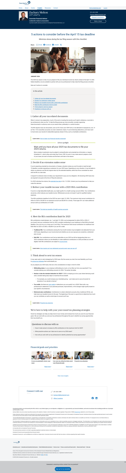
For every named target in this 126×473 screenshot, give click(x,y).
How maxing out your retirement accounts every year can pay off (58, 248)
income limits (63, 241)
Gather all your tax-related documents (45, 98)
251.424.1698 (94, 12)
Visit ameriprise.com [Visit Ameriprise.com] (95, 8)
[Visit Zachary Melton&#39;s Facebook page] (93, 398)
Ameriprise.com (16, 447)
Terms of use (56, 447)
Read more (47, 366)
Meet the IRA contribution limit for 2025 (46, 105)
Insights (40, 8)
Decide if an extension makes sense (45, 100)
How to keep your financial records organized (53, 138)
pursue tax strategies (38, 261)
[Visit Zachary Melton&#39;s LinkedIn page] (96, 398)
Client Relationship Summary (45, 447)
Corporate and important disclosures (29, 447)
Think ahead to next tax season (43, 107)
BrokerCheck (77, 412)
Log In (105, 8)
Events (33, 8)
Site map (88, 447)
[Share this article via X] (61, 45)
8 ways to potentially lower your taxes (41, 362)
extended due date (56, 181)
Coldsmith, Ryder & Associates (39, 21)
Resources (48, 8)
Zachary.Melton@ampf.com (98, 14)
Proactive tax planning (46, 303)
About (26, 8)
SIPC (47, 454)
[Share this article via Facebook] (47, 45)
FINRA (42, 454)
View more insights (63, 376)
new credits (52, 284)
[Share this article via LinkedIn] (55, 45)
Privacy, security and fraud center (68, 447)
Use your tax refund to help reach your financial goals (63, 362)
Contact (55, 8)
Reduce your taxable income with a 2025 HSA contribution (51, 102)
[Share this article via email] (39, 45)
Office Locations (58, 398)
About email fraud (81, 447)
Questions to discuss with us (43, 109)
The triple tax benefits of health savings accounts (54, 209)
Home (20, 8)
